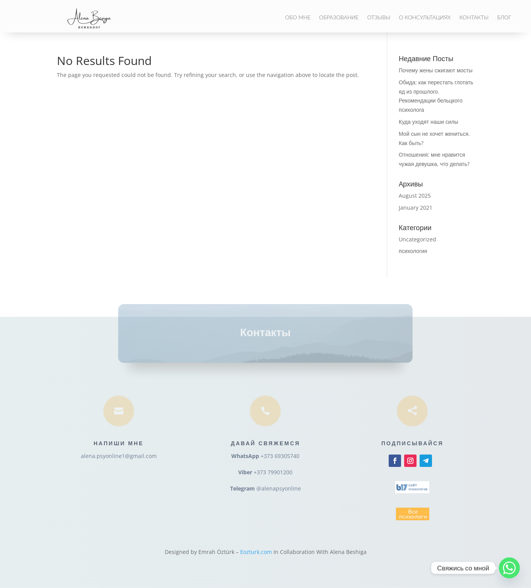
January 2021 (415, 207)
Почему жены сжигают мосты (436, 70)
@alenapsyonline (278, 488)
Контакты (474, 18)
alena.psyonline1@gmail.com (119, 456)
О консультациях (425, 18)
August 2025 (415, 195)
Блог (504, 18)
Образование (339, 18)
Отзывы (378, 18)
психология (413, 251)
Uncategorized (417, 239)
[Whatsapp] (509, 567)
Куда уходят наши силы (428, 121)
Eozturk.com (256, 552)
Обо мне (298, 18)
